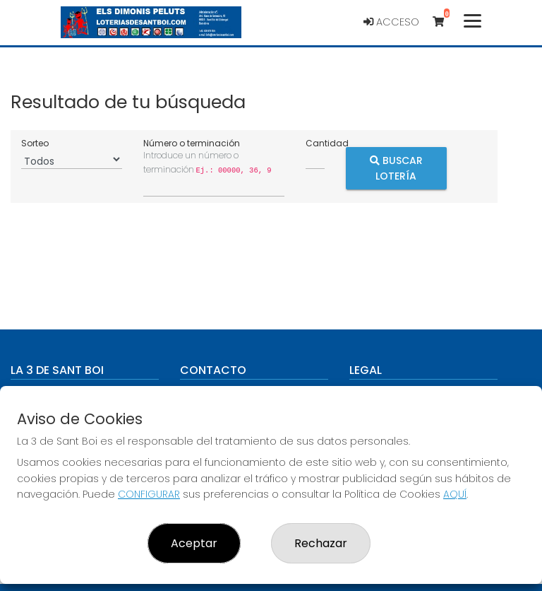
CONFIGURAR (149, 494)
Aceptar (194, 543)
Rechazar (320, 543)
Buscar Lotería (396, 167)
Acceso (391, 22)
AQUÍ (454, 494)
